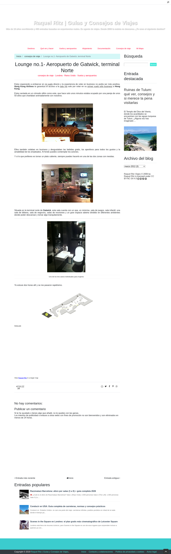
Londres (59, 75)
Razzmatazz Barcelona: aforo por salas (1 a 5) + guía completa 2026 (63, 491)
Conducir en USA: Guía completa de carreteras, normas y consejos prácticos (67, 506)
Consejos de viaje (123, 48)
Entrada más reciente (25, 478)
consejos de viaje (32, 56)
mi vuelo (49, 84)
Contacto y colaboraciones (101, 552)
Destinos (31, 48)
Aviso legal (152, 552)
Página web (17, 326)
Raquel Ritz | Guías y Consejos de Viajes (86, 23)
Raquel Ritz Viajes (132, 174)
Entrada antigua (111, 478)
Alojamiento (87, 48)
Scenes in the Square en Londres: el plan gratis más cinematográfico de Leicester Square (74, 521)
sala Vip (63, 86)
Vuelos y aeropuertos (68, 48)
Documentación (104, 48)
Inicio (18, 56)
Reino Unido (70, 75)
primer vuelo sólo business (99, 86)
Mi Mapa (139, 48)
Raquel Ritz (22, 378)
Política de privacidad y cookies (129, 552)
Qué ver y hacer (46, 48)
